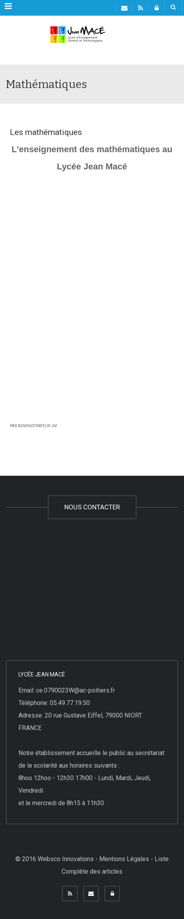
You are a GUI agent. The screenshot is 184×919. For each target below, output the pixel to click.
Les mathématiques (46, 132)
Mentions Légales (124, 859)
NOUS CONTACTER (92, 507)
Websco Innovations (66, 859)
